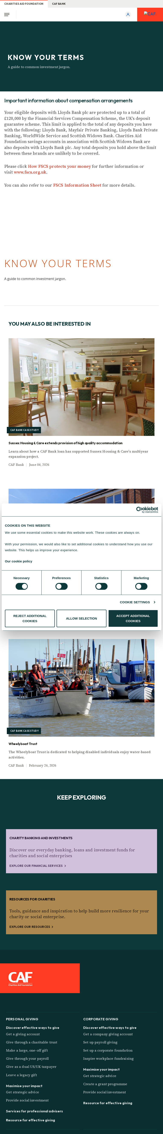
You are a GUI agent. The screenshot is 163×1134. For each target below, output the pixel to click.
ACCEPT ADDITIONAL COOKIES (133, 618)
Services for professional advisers (34, 1111)
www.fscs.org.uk (30, 172)
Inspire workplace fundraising (108, 1058)
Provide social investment (27, 1100)
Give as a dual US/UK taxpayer (31, 1066)
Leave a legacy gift (21, 1075)
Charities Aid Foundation (24, 3)
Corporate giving (100, 1019)
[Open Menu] (8, 14)
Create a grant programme (105, 1084)
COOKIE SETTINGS (135, 602)
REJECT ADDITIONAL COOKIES (30, 618)
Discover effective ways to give (32, 1028)
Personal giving (22, 1019)
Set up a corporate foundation (107, 1050)
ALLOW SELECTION (81, 618)
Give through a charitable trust (31, 1042)
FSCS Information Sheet (77, 185)
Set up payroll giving (100, 1042)
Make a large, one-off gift (27, 1050)
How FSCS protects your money (59, 166)
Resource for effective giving (30, 1120)
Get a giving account (23, 1034)
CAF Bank (59, 3)
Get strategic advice (22, 1092)
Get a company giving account (108, 1034)
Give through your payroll (27, 1058)
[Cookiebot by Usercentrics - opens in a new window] (139, 510)
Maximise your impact (24, 1086)
